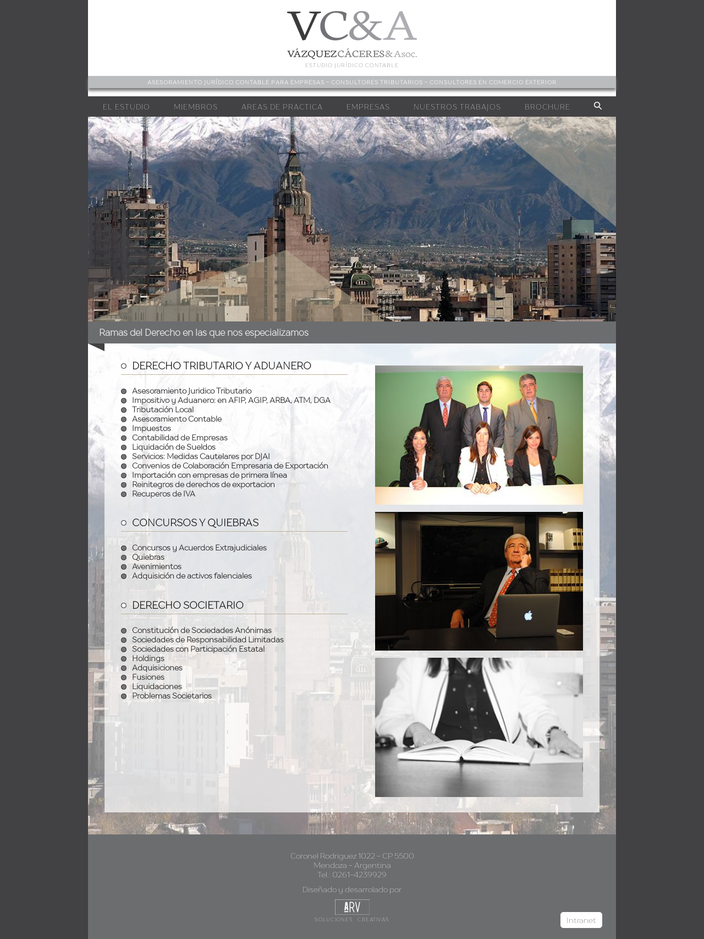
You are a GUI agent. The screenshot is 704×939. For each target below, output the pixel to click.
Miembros (196, 106)
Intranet (581, 920)
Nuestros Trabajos (457, 106)
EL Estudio (126, 106)
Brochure (547, 106)
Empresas (368, 106)
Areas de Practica (282, 106)
